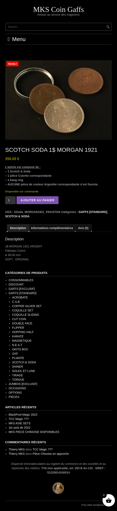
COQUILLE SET (22, 310)
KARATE (18, 336)
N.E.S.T (17, 345)
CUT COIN (19, 319)
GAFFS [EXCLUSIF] (22, 288)
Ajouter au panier (37, 200)
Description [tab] (18, 228)
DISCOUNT (16, 284)
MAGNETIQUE (22, 340)
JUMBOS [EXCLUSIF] (23, 384)
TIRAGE (17, 375)
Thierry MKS (17, 449)
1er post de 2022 (19, 427)
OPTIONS (15, 392)
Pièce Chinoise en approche (51, 453)
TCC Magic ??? (19, 419)
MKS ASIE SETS (20, 423)
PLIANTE (18, 358)
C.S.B (16, 301)
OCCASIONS (17, 388)
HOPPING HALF (23, 332)
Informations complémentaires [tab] (52, 228)
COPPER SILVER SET (27, 306)
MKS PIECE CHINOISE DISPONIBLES (34, 432)
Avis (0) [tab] (83, 228)
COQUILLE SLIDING (25, 314)
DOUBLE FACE (22, 323)
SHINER (17, 366)
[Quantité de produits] (10, 200)
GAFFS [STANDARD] (93, 212)
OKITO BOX (20, 349)
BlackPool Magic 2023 (23, 414)
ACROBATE (20, 297)
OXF (15, 353)
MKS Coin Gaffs (58, 9)
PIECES (14, 397)
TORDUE (18, 379)
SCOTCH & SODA (17, 216)
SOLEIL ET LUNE (23, 371)
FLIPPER (18, 327)
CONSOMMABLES (21, 280)
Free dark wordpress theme (96, 505)
